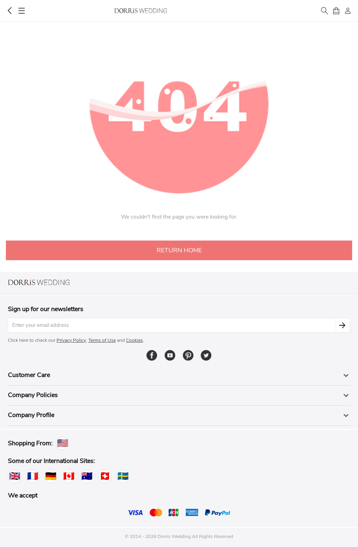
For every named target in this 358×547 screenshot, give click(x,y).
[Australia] (86, 476)
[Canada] (68, 476)
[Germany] (50, 476)
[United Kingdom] (14, 476)
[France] (32, 476)
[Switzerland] (104, 476)
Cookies (134, 340)
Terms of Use (102, 340)
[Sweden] (123, 476)
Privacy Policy (71, 340)
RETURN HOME (179, 250)
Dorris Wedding (140, 10)
